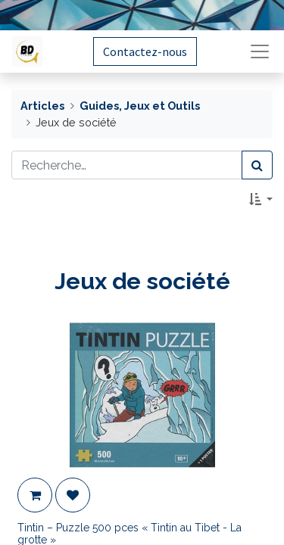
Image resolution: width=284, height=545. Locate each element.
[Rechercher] (257, 165)
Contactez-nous (145, 51)
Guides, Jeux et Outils (140, 105)
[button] (261, 199)
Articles (42, 105)
